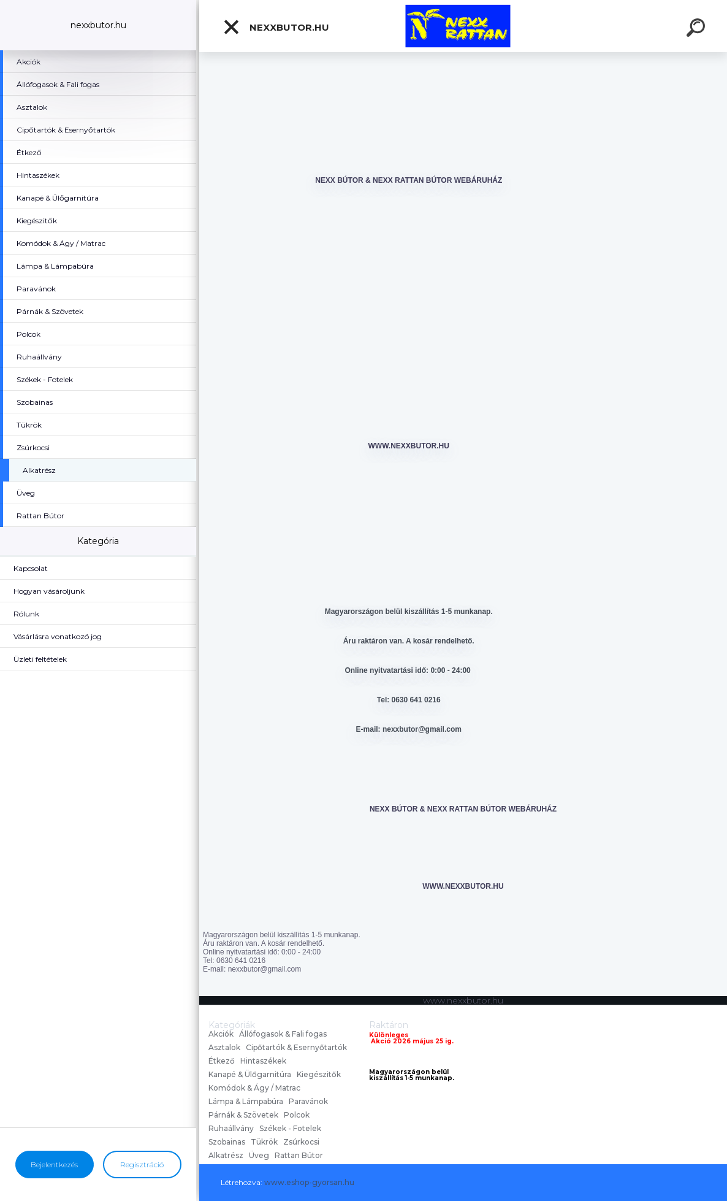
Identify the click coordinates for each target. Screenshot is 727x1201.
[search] (698, 29)
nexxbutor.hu (276, 27)
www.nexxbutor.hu (408, 446)
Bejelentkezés (54, 1164)
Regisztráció (142, 1164)
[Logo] (463, 26)
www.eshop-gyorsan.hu (309, 1182)
